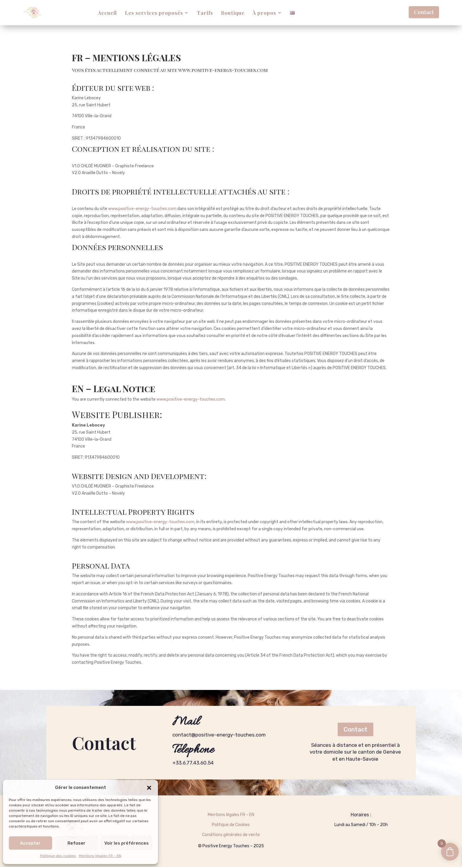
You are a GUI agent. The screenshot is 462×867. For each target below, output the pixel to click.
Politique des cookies (58, 856)
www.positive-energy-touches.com (223, 70)
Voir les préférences (126, 843)
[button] (149, 788)
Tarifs (205, 12)
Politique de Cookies (231, 824)
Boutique (233, 12)
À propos (264, 12)
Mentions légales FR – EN (100, 856)
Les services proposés (154, 12)
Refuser (76, 843)
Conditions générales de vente (231, 834)
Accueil (107, 12)
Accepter (30, 843)
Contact (424, 12)
